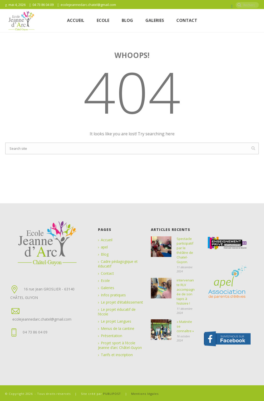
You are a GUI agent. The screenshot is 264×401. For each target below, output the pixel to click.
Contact (186, 20)
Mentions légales (145, 394)
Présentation (111, 335)
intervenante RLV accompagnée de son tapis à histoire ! (186, 292)
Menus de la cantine (117, 328)
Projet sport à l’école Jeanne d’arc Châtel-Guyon (120, 345)
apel (104, 247)
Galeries (154, 20)
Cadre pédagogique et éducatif (118, 264)
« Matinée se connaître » (185, 326)
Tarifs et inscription (117, 355)
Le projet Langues (116, 321)
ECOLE (103, 20)
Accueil (75, 20)
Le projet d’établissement (122, 302)
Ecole (105, 280)
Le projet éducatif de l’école (117, 311)
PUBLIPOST (112, 394)
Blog (127, 20)
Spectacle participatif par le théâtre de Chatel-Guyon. (185, 250)
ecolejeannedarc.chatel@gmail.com (88, 4)
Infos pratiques (113, 295)
